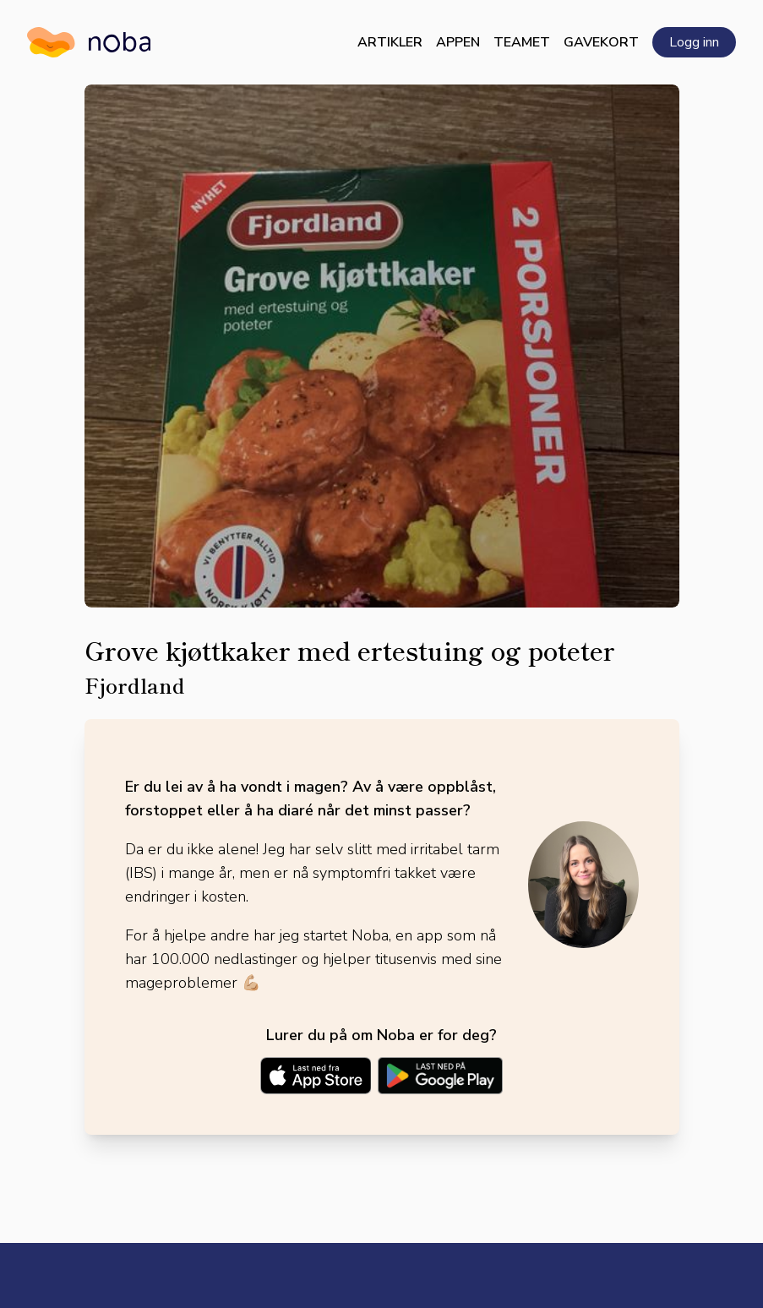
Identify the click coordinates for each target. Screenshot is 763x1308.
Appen (458, 42)
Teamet (521, 42)
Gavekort (601, 42)
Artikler (389, 42)
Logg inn (694, 42)
